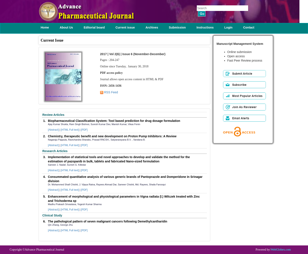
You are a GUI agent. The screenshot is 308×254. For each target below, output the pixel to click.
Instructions (205, 27)
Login (228, 27)
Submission (177, 27)
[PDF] (84, 129)
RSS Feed (109, 92)
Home (45, 27)
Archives (151, 27)
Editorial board (94, 27)
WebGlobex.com (281, 249)
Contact (248, 27)
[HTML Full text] (70, 129)
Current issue (125, 27)
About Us (66, 27)
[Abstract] (53, 129)
